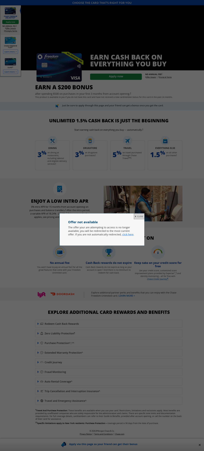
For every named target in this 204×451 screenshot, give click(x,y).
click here (127, 234)
